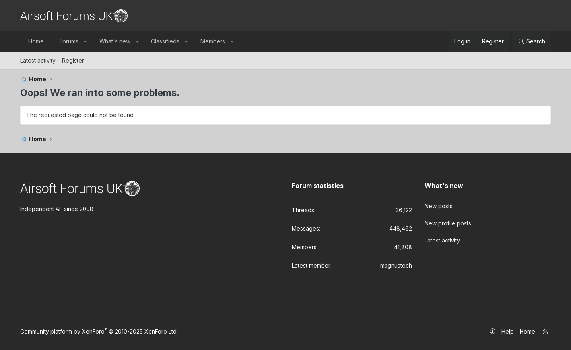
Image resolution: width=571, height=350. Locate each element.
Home (36, 41)
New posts (439, 205)
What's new (114, 41)
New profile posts (448, 221)
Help (507, 331)
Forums (69, 41)
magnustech (396, 265)
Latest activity (38, 60)
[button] (85, 41)
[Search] (531, 41)
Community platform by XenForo (99, 331)
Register (73, 60)
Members (212, 41)
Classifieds (165, 41)
